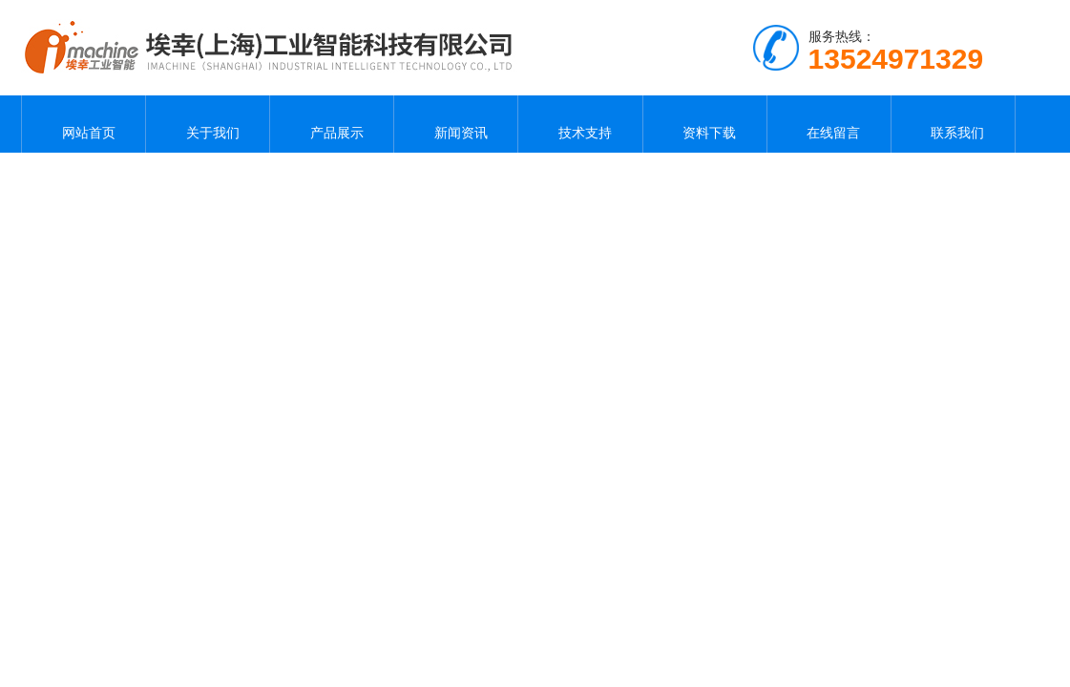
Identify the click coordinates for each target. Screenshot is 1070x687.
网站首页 (84, 124)
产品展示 (332, 124)
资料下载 (704, 124)
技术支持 (580, 124)
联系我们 (952, 124)
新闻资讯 (456, 124)
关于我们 (208, 124)
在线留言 (828, 124)
